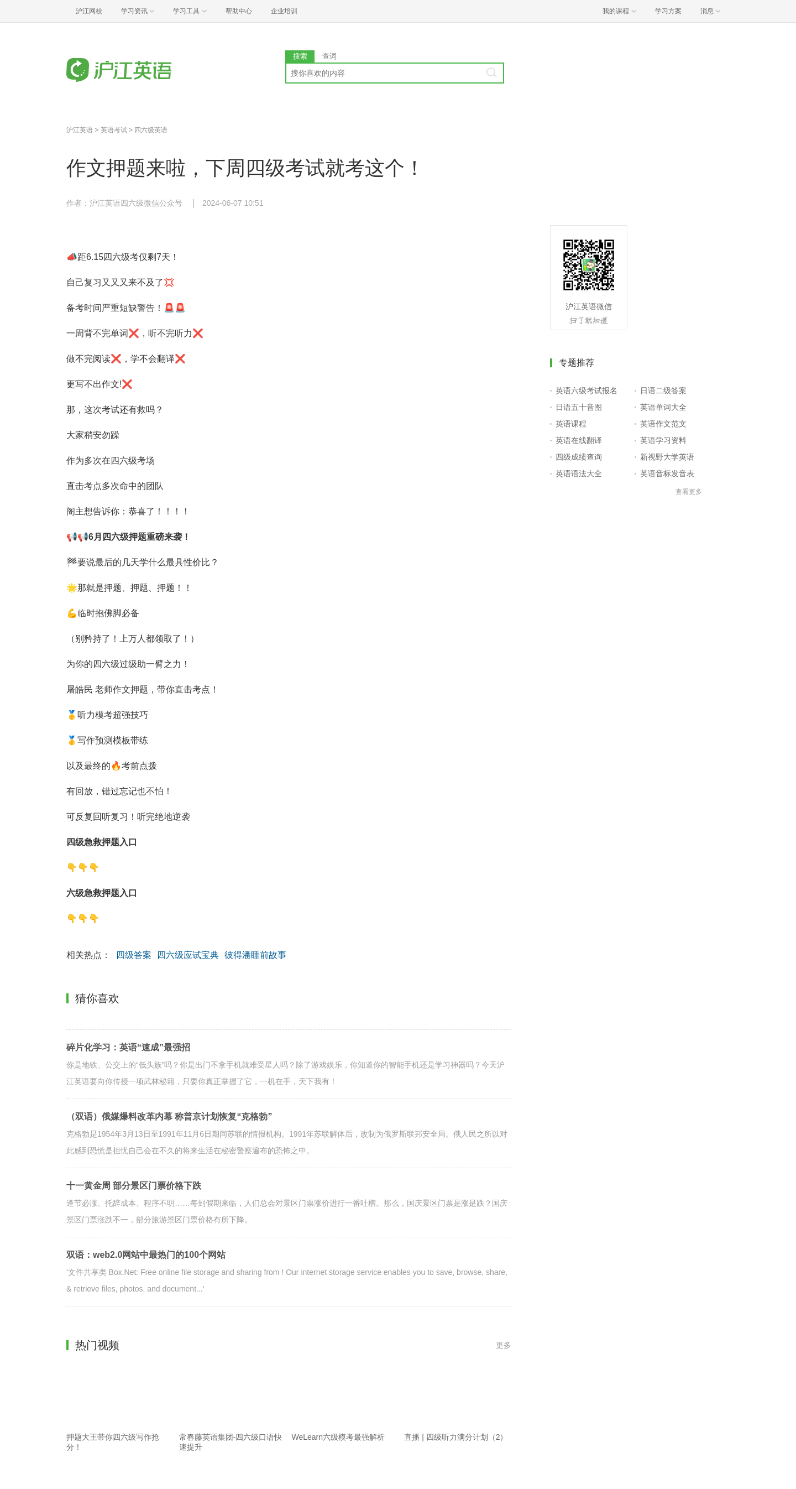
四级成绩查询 (579, 456)
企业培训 (284, 11)
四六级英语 (150, 130)
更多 (503, 1345)
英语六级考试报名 (586, 390)
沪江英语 (79, 130)
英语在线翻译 (579, 440)
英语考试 (114, 130)
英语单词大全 (663, 407)
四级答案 (133, 955)
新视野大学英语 (667, 456)
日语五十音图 (579, 407)
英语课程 (571, 423)
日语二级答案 (663, 390)
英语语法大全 (579, 473)
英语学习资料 (663, 440)
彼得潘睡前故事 (255, 955)
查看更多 (688, 492)
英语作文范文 (663, 423)
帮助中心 (239, 11)
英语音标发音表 (667, 473)
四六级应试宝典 (188, 955)
